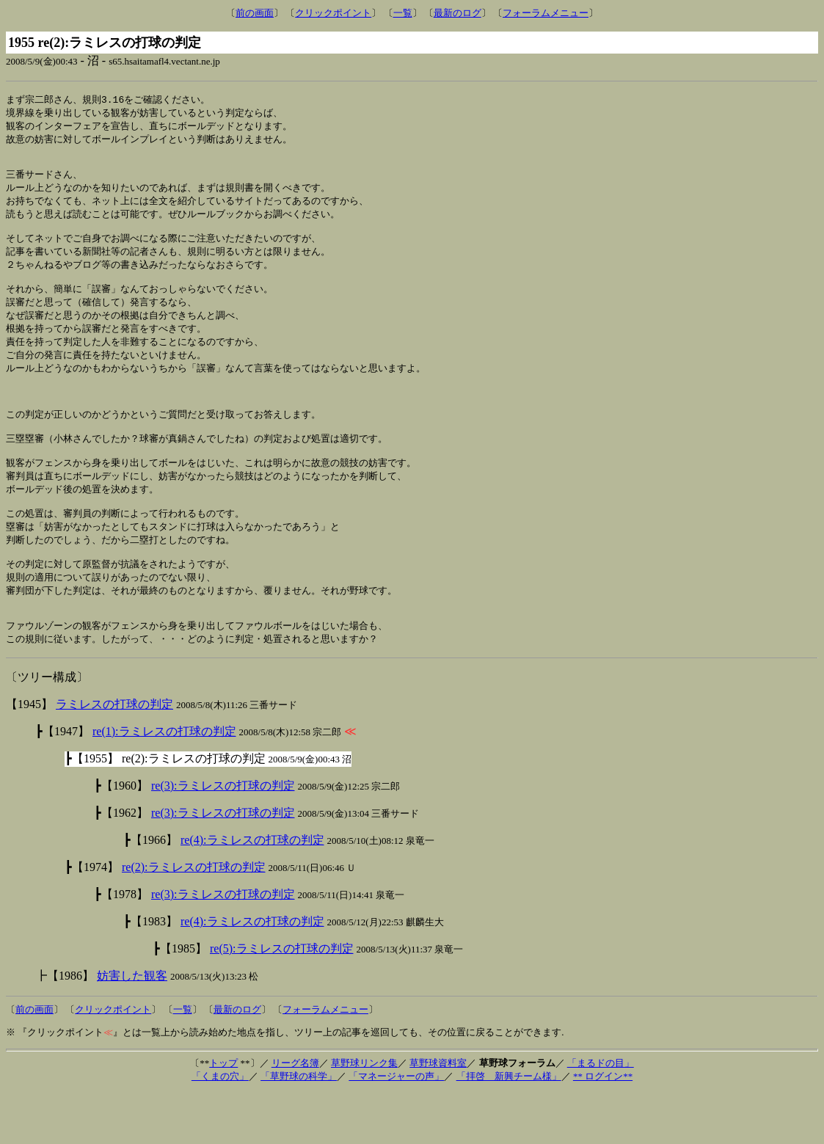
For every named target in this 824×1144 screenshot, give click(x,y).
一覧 (402, 12)
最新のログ (457, 12)
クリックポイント (333, 12)
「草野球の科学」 (298, 1127)
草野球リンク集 (364, 1114)
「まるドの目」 (600, 1114)
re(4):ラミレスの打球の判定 (252, 891)
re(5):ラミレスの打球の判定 (282, 1000)
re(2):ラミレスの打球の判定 (194, 918)
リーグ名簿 (295, 1114)
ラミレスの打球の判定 (114, 755)
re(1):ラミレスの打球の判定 (164, 782)
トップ (223, 1114)
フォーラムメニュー (545, 12)
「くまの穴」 (220, 1127)
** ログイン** (602, 1127)
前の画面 (255, 12)
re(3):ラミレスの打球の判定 (223, 837)
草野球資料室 (438, 1114)
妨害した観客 (132, 1027)
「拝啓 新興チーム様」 (508, 1127)
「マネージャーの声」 (396, 1127)
